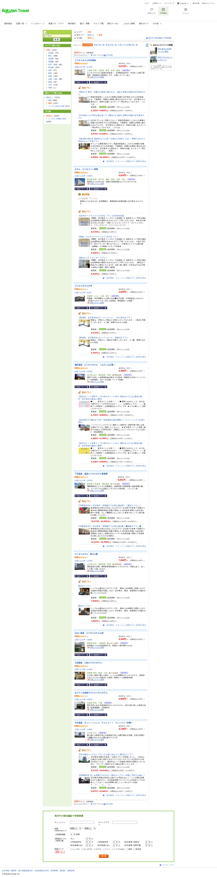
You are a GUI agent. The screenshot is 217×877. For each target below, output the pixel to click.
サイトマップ (169, 3)
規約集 (62, 871)
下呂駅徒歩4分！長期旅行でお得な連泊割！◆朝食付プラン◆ (109, 526)
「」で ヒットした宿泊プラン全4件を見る (125, 278)
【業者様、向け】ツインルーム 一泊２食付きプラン (105, 317)
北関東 (51, 59)
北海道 (51, 53)
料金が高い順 (111, 45)
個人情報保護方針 (25, 871)
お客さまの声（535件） (84, 371)
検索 (104, 856)
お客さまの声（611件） (84, 67)
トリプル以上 (119, 849)
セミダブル (87, 849)
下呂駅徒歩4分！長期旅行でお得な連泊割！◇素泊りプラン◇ (109, 505)
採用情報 (54, 871)
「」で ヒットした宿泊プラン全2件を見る (125, 357)
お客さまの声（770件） (84, 176)
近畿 (50, 76)
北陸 (50, 70)
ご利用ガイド (157, 3)
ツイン (107, 849)
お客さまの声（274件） (84, 669)
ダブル (98, 849)
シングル (76, 849)
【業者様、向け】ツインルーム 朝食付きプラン (103, 337)
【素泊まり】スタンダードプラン (92, 258)
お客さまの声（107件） (84, 480)
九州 (50, 85)
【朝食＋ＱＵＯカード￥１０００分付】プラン (98, 237)
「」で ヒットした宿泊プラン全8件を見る (125, 161)
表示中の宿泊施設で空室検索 (159, 38)
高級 (50, 100)
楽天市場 (196, 3)
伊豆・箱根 (52, 64)
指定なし (91, 35)
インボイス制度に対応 (57, 119)
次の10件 (109, 55)
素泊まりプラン (85, 586)
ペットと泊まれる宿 (56, 106)
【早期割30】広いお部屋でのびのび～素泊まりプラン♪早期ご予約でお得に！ (111, 775)
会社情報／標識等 (9, 871)
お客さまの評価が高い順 (128, 45)
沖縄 (50, 88)
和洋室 (138, 849)
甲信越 (51, 67)
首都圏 (51, 62)
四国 (50, 82)
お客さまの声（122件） (84, 561)
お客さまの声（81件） (84, 293)
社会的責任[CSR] (42, 871)
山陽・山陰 (52, 79)
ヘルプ (146, 3)
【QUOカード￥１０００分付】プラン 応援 (101, 216)
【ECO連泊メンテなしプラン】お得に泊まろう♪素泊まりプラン (106, 754)
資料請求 (70, 871)
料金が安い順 (99, 45)
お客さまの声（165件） (84, 640)
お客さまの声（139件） (84, 729)
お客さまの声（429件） (84, 699)
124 (94, 55)
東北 (50, 56)
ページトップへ (168, 865)
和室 (130, 849)
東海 (50, 73)
